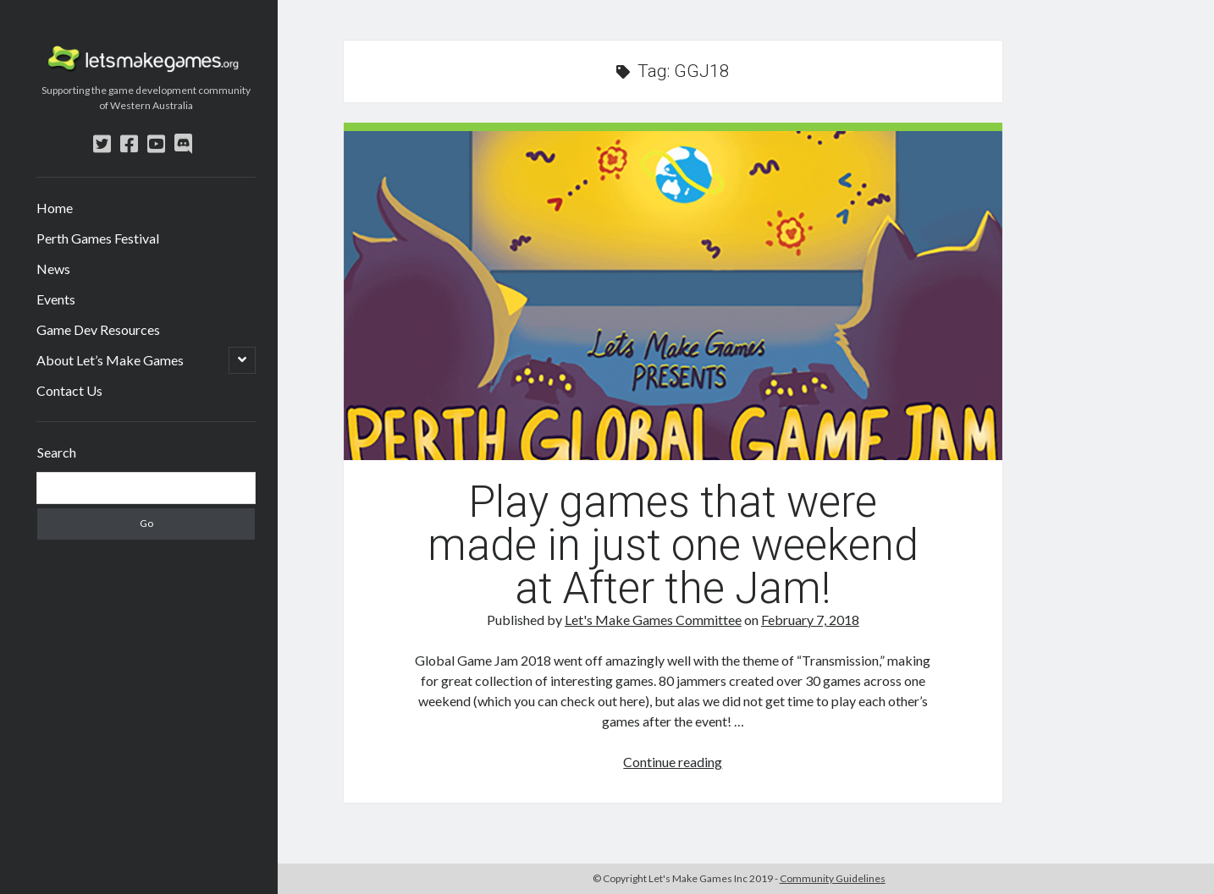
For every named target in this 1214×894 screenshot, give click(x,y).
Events (55, 299)
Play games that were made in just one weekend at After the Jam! (673, 295)
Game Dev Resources (98, 329)
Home (54, 208)
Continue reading (672, 762)
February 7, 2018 (810, 620)
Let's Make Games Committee (653, 620)
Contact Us (69, 390)
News (53, 269)
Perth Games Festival (97, 238)
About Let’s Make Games (110, 360)
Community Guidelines (833, 878)
